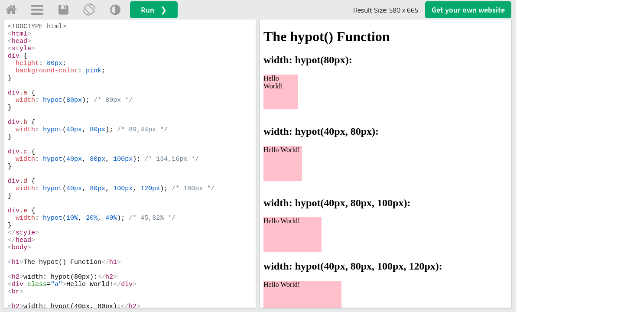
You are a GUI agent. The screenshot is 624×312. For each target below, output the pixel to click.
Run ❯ (154, 10)
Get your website (468, 10)
